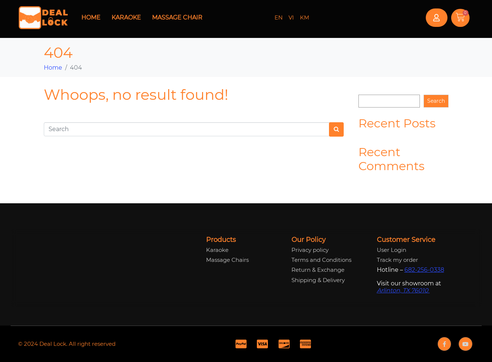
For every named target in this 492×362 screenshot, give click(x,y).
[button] (436, 17)
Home (90, 17)
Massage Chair (177, 17)
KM (304, 17)
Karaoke (126, 17)
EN (279, 17)
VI (291, 17)
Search (367, 89)
